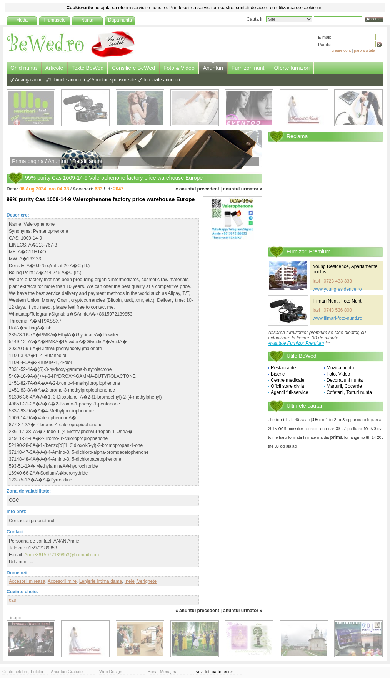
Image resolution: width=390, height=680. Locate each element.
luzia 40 (292, 420)
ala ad (291, 446)
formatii (295, 437)
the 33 (273, 446)
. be (271, 420)
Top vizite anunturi (161, 80)
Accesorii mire (62, 581)
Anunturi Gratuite (67, 671)
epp (349, 420)
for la (348, 437)
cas (12, 600)
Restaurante (283, 368)
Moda (22, 20)
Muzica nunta (340, 368)
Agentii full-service (289, 392)
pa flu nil (354, 429)
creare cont (341, 50)
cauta (375, 19)
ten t (280, 419)
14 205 (377, 437)
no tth (365, 437)
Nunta (87, 20)
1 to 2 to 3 (335, 419)
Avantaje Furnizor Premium (296, 343)
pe (314, 419)
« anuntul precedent (197, 189)
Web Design (110, 671)
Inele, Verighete (141, 581)
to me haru (277, 437)
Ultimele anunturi (67, 80)
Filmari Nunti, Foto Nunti (337, 301)
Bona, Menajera (163, 671)
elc (321, 420)
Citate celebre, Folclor (22, 671)
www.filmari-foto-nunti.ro (337, 318)
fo (366, 428)
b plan (372, 420)
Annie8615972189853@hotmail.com (61, 555)
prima (336, 437)
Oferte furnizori (292, 68)
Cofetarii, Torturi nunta (349, 392)
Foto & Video (179, 68)
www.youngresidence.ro (337, 289)
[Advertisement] (95, 207)
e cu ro (360, 420)
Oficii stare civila (287, 386)
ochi (282, 428)
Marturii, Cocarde (344, 386)
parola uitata (364, 50)
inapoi (16, 617)
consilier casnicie (303, 429)
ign (356, 437)
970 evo (376, 429)
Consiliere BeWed (133, 68)
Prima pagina (28, 161)
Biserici (278, 374)
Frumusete (54, 20)
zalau (305, 420)
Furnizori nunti (249, 68)
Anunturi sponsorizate (114, 80)
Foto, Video (338, 374)
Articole (54, 68)
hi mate (309, 437)
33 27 (341, 429)
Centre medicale (287, 380)
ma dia (323, 437)
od (282, 446)
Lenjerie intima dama (100, 581)
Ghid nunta (23, 68)
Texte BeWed (87, 68)
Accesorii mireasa (27, 581)
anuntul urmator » (242, 189)
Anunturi (213, 68)
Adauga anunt (29, 80)
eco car (327, 428)
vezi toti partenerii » (214, 671)
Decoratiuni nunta (345, 380)
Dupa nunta (120, 20)
